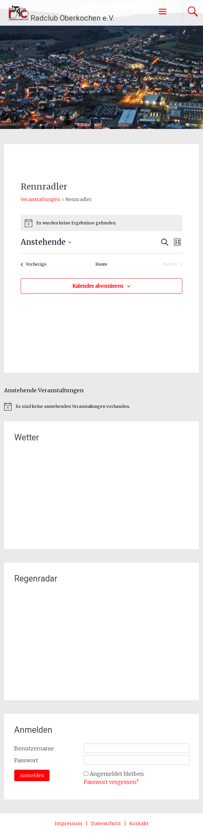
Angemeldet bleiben (117, 773)
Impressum (68, 823)
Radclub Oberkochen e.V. (73, 18)
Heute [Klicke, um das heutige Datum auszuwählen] (101, 264)
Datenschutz (106, 823)
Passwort (26, 760)
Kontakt (139, 823)
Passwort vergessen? (111, 781)
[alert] (101, 223)
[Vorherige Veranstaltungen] (34, 264)
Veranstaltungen (40, 199)
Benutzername (34, 748)
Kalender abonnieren (97, 286)
